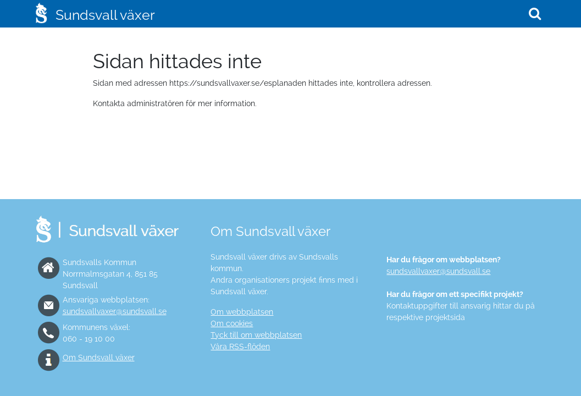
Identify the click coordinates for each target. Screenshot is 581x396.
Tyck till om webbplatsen (256, 335)
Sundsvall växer (105, 15)
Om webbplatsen (242, 311)
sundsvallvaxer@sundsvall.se (115, 311)
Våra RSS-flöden (240, 346)
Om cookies (232, 323)
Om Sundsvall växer (99, 357)
